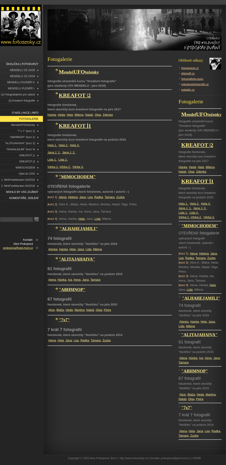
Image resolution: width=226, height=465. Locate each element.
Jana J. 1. (54, 152)
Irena (77, 279)
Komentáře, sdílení (23, 198)
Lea (89, 197)
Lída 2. (63, 159)
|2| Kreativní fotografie (22, 100)
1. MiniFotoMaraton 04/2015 (18, 179)
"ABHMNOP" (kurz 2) (22, 137)
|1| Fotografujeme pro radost (18, 94)
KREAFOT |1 (27, 155)
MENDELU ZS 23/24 (22, 76)
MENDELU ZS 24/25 (22, 70)
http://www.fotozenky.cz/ (133, 458)
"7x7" (64, 319)
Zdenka (108, 114)
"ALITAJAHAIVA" (77, 259)
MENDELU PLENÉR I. (21, 88)
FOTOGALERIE (28, 118)
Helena (73, 197)
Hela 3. (74, 145)
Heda (61, 114)
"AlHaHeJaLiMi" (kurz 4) (20, 149)
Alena (62, 197)
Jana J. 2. (68, 152)
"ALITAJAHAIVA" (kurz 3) (20, 143)
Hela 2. (63, 145)
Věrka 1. (53, 167)
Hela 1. (52, 145)
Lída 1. (52, 159)
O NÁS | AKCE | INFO (25, 112)
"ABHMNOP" (72, 289)
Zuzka (120, 197)
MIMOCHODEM (25, 167)
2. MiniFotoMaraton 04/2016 (18, 185)
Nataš (89, 114)
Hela (70, 114)
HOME (197, 458)
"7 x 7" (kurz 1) (26, 131)
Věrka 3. (78, 167)
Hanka (51, 114)
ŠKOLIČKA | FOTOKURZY (22, 64)
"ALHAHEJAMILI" (78, 228)
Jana (82, 197)
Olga (98, 114)
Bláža (60, 310)
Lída (97, 218)
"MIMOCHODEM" (77, 176)
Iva (70, 279)
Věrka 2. (65, 167)
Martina (80, 310)
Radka (98, 197)
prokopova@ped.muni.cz (18, 248)
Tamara (110, 197)
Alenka (52, 249)
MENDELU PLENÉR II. (21, 82)
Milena (79, 114)
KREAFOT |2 (27, 161)
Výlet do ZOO (27, 173)
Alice (51, 310)
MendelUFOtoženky (23, 125)
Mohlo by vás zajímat (22, 192)
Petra (107, 310)
